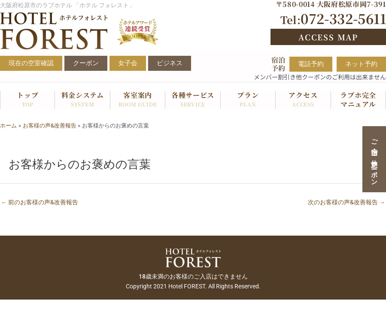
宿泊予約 (278, 64)
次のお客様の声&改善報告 (346, 202)
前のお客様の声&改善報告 (39, 202)
